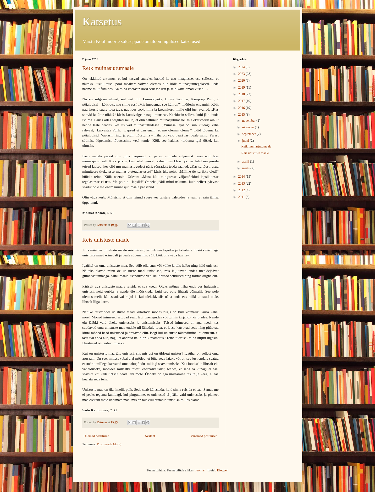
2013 (242, 183)
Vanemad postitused (204, 436)
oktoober (248, 127)
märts (246, 168)
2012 (242, 190)
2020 (242, 80)
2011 (242, 197)
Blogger (222, 470)
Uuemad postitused (96, 436)
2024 (242, 67)
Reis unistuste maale (105, 240)
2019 (242, 87)
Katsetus (102, 21)
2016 (242, 108)
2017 (242, 101)
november (249, 120)
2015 (242, 114)
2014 (242, 176)
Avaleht (150, 436)
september (249, 134)
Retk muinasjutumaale (108, 68)
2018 (242, 94)
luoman (200, 470)
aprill (246, 161)
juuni (246, 140)
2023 (242, 74)
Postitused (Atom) (109, 444)
